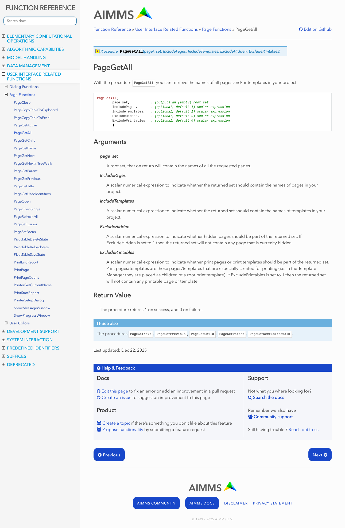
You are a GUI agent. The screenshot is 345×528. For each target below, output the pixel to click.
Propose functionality (122, 429)
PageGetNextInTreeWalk (33, 163)
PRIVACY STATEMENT (272, 503)
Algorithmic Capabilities (33, 49)
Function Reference (112, 29)
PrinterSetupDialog (29, 300)
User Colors (17, 323)
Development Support (30, 331)
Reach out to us (304, 429)
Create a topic (115, 423)
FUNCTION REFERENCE (40, 8)
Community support (273, 416)
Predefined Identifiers (30, 348)
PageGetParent (25, 171)
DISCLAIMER (236, 503)
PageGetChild (25, 140)
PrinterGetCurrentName (33, 285)
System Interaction (27, 339)
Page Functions (20, 94)
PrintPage (21, 270)
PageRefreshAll (26, 217)
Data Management (26, 65)
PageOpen (22, 201)
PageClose (22, 102)
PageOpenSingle (27, 209)
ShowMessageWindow (32, 308)
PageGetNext (24, 156)
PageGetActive (25, 125)
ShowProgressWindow (32, 315)
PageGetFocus (25, 148)
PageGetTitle (24, 186)
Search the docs (268, 397)
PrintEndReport (26, 262)
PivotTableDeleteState (31, 239)
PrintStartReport (26, 293)
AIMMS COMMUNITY (156, 503)
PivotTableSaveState (29, 255)
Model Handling (24, 57)
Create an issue (115, 397)
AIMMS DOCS (202, 503)
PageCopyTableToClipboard (36, 110)
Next (320, 454)
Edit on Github (317, 29)
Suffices (14, 356)
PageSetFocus (25, 232)
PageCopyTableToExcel (32, 118)
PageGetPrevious (27, 179)
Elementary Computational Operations (37, 38)
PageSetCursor (25, 224)
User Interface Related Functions (31, 76)
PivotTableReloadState (31, 247)
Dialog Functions (21, 86)
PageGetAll (22, 133)
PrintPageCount (26, 277)
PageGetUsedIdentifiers (32, 194)
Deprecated (18, 364)
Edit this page (114, 391)
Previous (109, 454)
